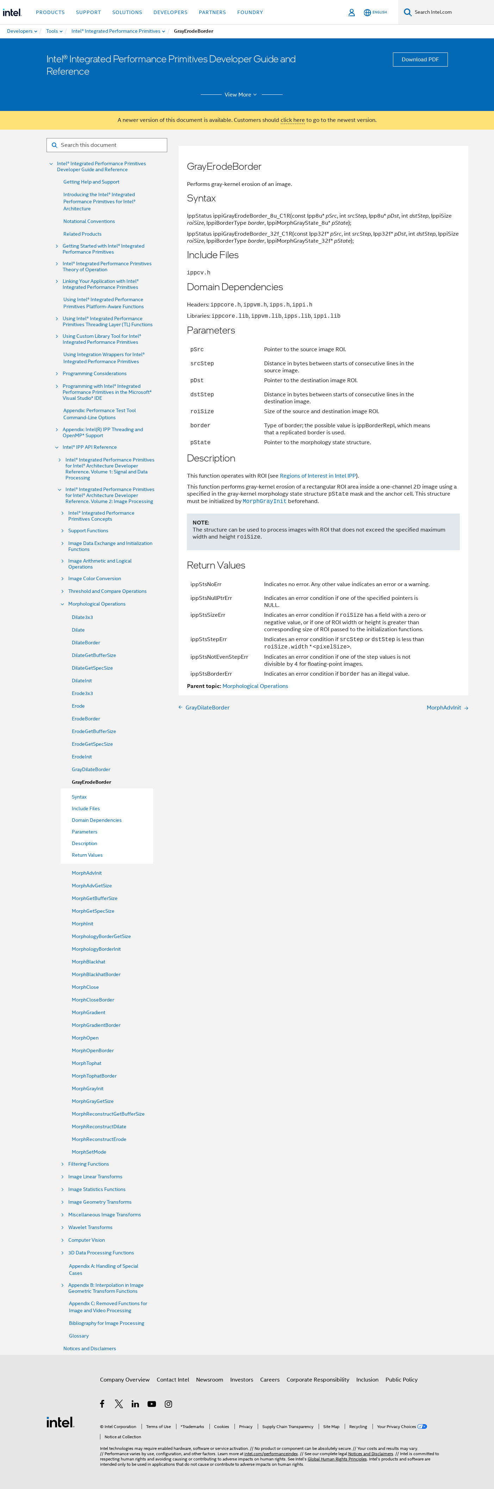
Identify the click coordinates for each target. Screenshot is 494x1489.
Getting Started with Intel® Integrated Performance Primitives (103, 249)
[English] (375, 12)
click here (293, 120)
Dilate (78, 630)
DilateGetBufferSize (94, 655)
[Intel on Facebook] (102, 1405)
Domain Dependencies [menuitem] (97, 820)
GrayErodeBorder (91, 782)
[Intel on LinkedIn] (135, 1405)
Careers (270, 1379)
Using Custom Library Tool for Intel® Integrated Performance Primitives (102, 339)
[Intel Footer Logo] (60, 1421)
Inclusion (367, 1379)
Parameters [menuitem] (85, 832)
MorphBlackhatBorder (96, 974)
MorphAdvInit (87, 873)
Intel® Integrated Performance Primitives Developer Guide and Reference (101, 167)
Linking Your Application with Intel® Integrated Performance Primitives (101, 284)
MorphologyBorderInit (96, 949)
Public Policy (402, 1379)
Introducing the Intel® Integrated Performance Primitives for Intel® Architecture (99, 201)
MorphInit (82, 923)
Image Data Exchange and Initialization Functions (110, 546)
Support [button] (88, 12)
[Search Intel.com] (453, 12)
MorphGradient (88, 1012)
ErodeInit (82, 756)
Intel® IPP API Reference (90, 447)
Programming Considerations (95, 374)
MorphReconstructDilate (99, 1126)
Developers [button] (171, 12)
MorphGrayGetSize (93, 1101)
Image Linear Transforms (95, 1177)
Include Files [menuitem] (86, 808)
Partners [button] (212, 12)
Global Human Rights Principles (337, 1459)
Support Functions (88, 531)
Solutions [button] (127, 12)
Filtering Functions (88, 1164)
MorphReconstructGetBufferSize (108, 1114)
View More (242, 94)
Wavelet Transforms (90, 1227)
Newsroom (209, 1379)
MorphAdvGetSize (92, 885)
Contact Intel (173, 1379)
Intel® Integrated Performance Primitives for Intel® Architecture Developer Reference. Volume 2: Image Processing (110, 495)
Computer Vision (86, 1240)
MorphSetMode (89, 1152)
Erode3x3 (82, 693)
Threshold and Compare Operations (107, 591)
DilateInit (82, 680)
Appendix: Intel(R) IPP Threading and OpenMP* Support (103, 433)
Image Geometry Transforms (100, 1202)
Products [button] (50, 12)
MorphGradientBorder (96, 1025)
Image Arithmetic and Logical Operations (100, 564)
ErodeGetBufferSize (94, 731)
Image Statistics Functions (97, 1189)
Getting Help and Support (91, 182)
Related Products (82, 234)
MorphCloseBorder (93, 1000)
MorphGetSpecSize (93, 911)
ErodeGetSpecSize (92, 744)
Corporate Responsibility (318, 1379)
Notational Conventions (89, 221)
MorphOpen (85, 1038)
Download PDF (420, 59)
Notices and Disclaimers (89, 1348)
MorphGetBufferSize (95, 898)
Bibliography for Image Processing (106, 1323)
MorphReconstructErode (99, 1139)
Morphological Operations (97, 604)
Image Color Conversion (94, 579)
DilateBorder (86, 642)
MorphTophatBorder (94, 1076)
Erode (78, 706)
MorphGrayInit (88, 1088)
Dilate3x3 (82, 617)
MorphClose (85, 987)
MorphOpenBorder (93, 1050)
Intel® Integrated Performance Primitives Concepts (101, 516)
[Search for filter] (106, 145)
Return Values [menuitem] (87, 855)
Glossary (79, 1336)
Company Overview (125, 1379)
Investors (241, 1379)
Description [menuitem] (84, 843)
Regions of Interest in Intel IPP (318, 475)
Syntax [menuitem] (79, 797)
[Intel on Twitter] (119, 1405)
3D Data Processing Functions (101, 1253)
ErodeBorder (86, 718)
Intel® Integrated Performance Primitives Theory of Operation (107, 267)
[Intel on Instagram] (168, 1405)
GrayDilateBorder (91, 769)
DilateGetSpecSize (92, 668)
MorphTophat (86, 1063)
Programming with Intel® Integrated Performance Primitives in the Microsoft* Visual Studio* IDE (107, 392)
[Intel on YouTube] (152, 1405)
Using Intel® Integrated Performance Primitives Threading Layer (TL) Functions (108, 322)
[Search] (408, 12)
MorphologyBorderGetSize (101, 936)
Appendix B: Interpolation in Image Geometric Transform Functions (106, 1288)
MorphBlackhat (88, 961)
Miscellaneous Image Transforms (104, 1215)
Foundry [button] (250, 12)
